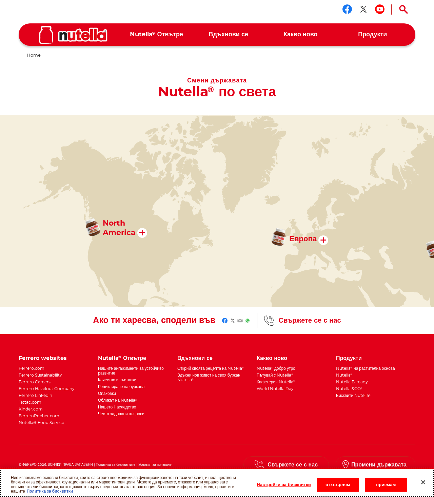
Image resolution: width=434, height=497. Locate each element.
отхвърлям (338, 487)
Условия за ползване (155, 464)
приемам (386, 487)
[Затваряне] (423, 484)
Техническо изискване (38, 470)
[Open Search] (403, 9)
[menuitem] (156, 34)
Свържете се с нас (309, 320)
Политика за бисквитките (116, 464)
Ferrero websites (43, 358)
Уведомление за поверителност (84, 470)
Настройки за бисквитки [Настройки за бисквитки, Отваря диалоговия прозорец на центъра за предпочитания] (284, 487)
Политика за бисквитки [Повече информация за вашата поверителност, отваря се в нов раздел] (50, 494)
